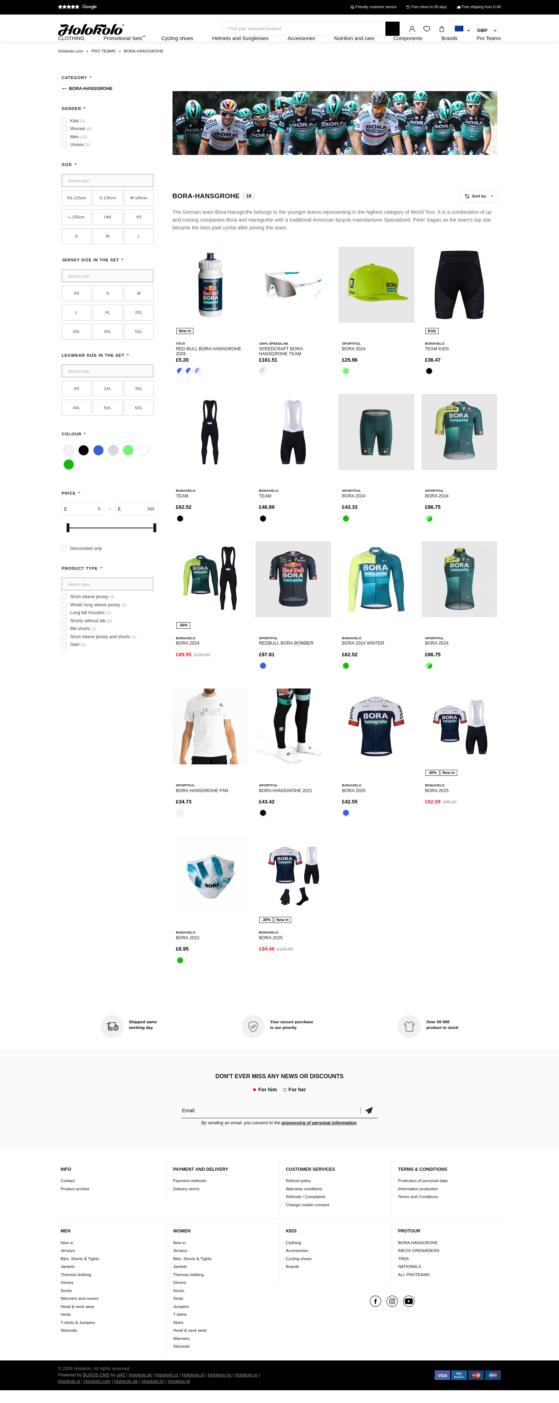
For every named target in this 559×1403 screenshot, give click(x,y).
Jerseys (68, 1263)
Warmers (181, 1351)
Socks (66, 1303)
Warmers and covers (79, 1311)
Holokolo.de (126, 1394)
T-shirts (180, 1327)
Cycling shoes (299, 1271)
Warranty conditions (304, 1201)
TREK (403, 1271)
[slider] (68, 546)
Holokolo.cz (167, 1387)
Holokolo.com (97, 1394)
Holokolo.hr (152, 1394)
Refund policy (298, 1193)
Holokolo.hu (220, 1387)
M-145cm (138, 217)
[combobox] (462, 31)
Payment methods (190, 1193)
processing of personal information (319, 1136)
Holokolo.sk (140, 1387)
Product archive (75, 1201)
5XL (138, 350)
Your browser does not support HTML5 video (335, 142)
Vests (66, 1327)
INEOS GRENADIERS (419, 1263)
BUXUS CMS (96, 1387)
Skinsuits (69, 1343)
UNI (107, 236)
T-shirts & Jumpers (78, 1335)
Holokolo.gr (179, 1394)
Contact (68, 1193)
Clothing (293, 1255)
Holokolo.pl (193, 1387)
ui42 (121, 1387)
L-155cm (76, 236)
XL (107, 331)
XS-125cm (76, 217)
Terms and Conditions (418, 1209)
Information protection (418, 1201)
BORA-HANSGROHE (418, 1255)
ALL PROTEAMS (414, 1287)
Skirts (178, 1335)
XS (139, 236)
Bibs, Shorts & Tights (80, 1271)
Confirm (369, 1123)
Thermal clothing (76, 1287)
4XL (107, 350)
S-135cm (107, 217)
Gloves (67, 1295)
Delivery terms (186, 1201)
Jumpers (181, 1319)
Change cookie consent (307, 1217)
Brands (292, 1279)
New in (67, 1255)
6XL (138, 426)
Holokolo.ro (246, 1387)
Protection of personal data (423, 1193)
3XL (76, 350)
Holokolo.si (69, 1394)
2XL (138, 331)
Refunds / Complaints (306, 1209)
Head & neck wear (78, 1319)
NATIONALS (409, 1279)
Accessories (297, 1263)
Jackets (68, 1279)
